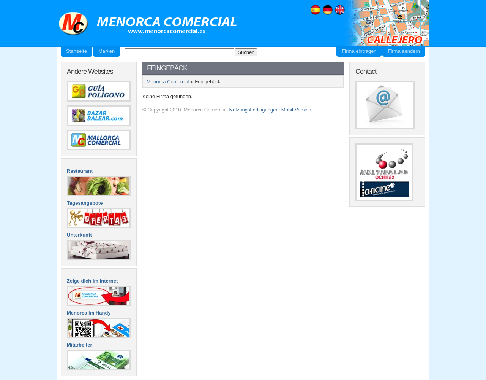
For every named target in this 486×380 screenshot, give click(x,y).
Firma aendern (404, 51)
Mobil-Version (296, 110)
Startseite (76, 51)
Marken (106, 51)
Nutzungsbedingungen (254, 110)
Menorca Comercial (148, 24)
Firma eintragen (359, 51)
